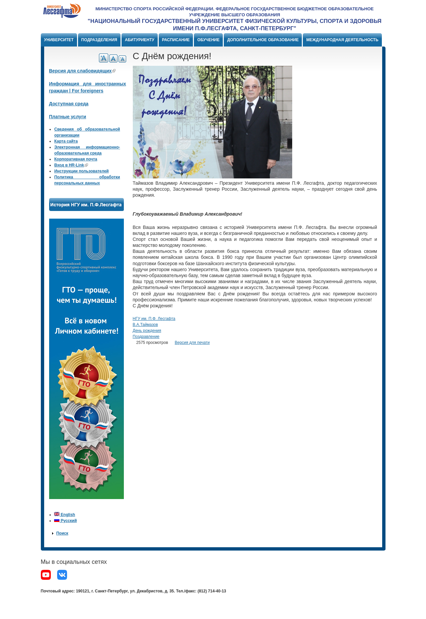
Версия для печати (192, 342)
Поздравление (146, 336)
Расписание (176, 40)
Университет (59, 40)
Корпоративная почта (75, 159)
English (64, 514)
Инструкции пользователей (81, 171)
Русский (65, 520)
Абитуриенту (139, 40)
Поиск (62, 533)
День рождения (147, 330)
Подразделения (99, 40)
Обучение (208, 40)
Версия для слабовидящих (82, 70)
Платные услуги (67, 116)
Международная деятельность (342, 40)
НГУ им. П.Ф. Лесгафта (154, 318)
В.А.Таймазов (145, 324)
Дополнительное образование (262, 40)
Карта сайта (66, 141)
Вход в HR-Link (71, 165)
